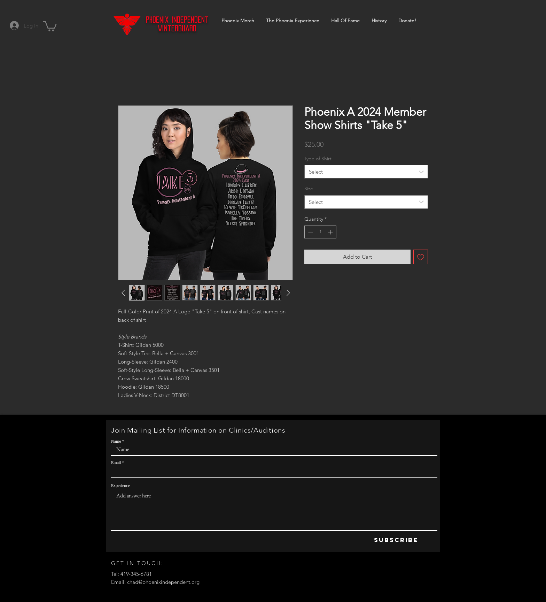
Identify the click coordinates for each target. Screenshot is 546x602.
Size (308, 188)
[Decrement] (309, 232)
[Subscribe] (396, 540)
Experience (120, 485)
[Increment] (331, 232)
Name (116, 441)
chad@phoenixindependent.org (163, 582)
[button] (50, 25)
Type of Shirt (318, 158)
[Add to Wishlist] (420, 257)
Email (116, 462)
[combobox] (366, 171)
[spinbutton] (320, 232)
